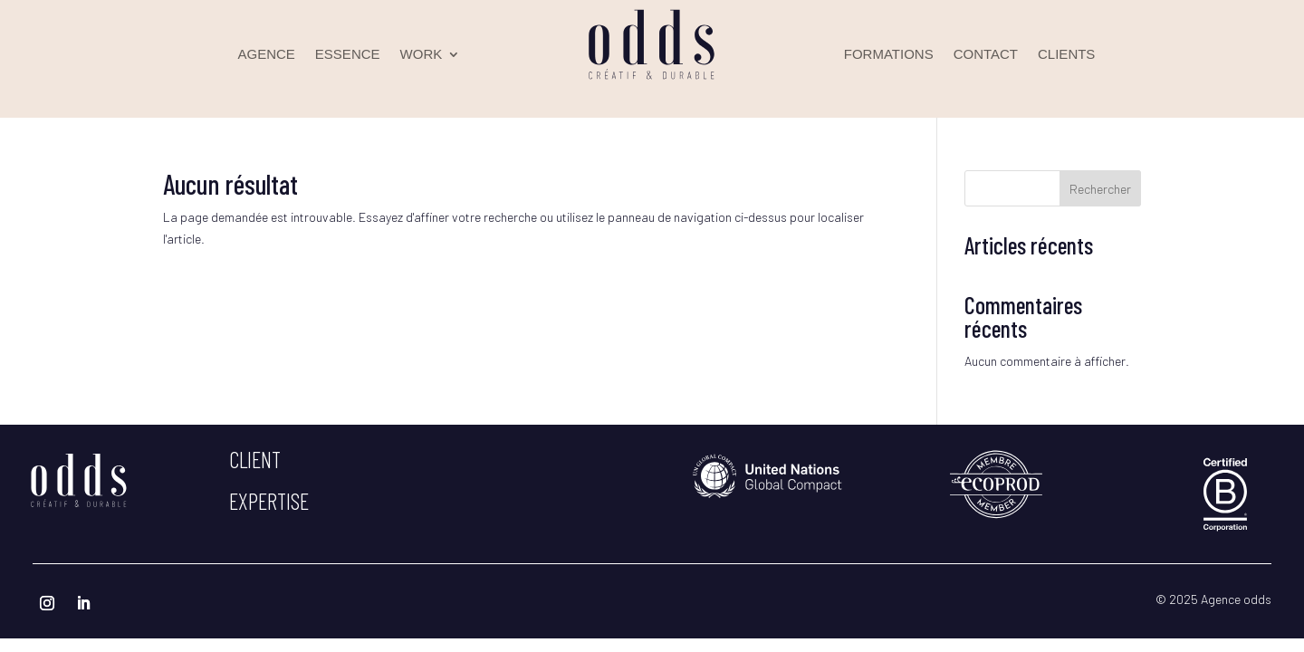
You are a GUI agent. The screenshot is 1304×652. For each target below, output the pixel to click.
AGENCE (266, 55)
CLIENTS (1066, 55)
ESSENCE (347, 55)
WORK (421, 55)
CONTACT (986, 55)
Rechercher (1100, 189)
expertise (269, 500)
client (255, 459)
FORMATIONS (889, 55)
